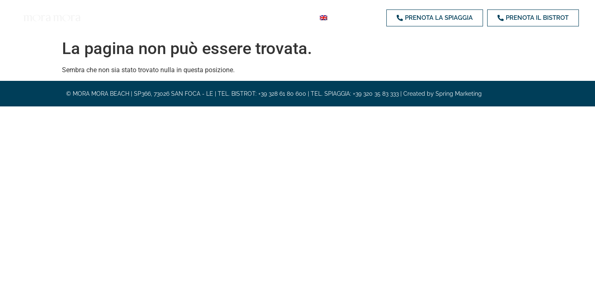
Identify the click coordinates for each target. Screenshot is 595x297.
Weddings (223, 17)
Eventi (261, 17)
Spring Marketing (459, 94)
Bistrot (183, 17)
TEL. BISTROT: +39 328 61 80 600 (262, 94)
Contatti (297, 17)
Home (113, 17)
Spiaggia (146, 17)
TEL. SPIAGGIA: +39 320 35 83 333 (355, 94)
